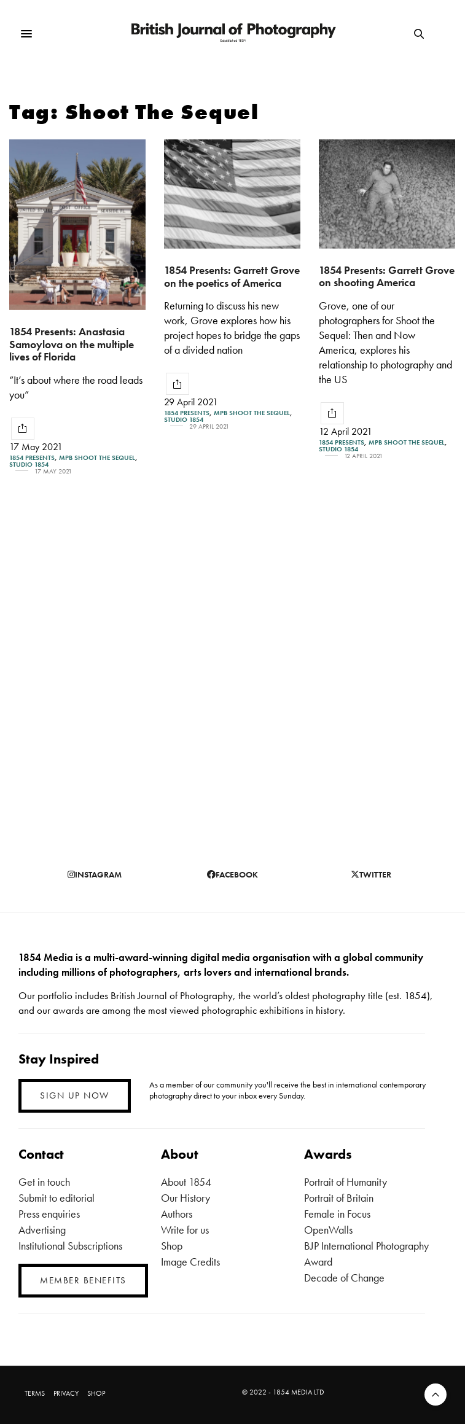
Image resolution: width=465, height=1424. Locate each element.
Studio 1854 (29, 464)
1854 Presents (32, 457)
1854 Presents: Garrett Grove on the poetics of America (232, 276)
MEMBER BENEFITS (83, 1280)
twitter (371, 874)
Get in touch (44, 1182)
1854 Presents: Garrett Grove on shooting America (387, 276)
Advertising (42, 1230)
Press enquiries (49, 1214)
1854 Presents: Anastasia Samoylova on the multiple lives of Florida (71, 344)
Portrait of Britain (338, 1198)
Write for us (185, 1230)
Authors (176, 1214)
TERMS (35, 1393)
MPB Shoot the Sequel (97, 457)
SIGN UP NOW (74, 1095)
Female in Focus (337, 1214)
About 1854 (186, 1182)
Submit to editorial (56, 1198)
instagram (95, 874)
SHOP (96, 1393)
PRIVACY (66, 1393)
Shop (171, 1246)
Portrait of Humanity (345, 1182)
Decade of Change (344, 1277)
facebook (232, 874)
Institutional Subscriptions (70, 1246)
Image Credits (190, 1262)
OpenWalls (328, 1230)
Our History (185, 1198)
